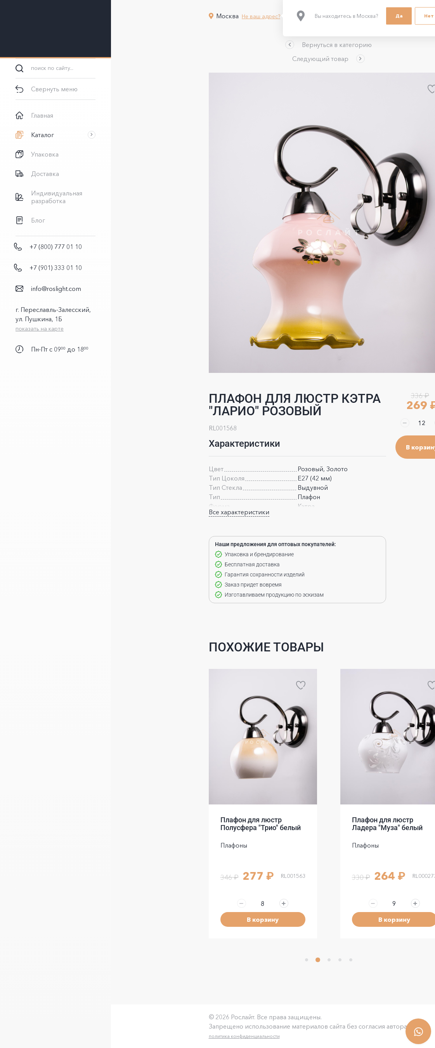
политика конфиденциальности (188, 1036)
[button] (273, 44)
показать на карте (40, 328)
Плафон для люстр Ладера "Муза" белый (331, 824)
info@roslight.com (56, 288)
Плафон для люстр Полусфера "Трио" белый (205, 824)
